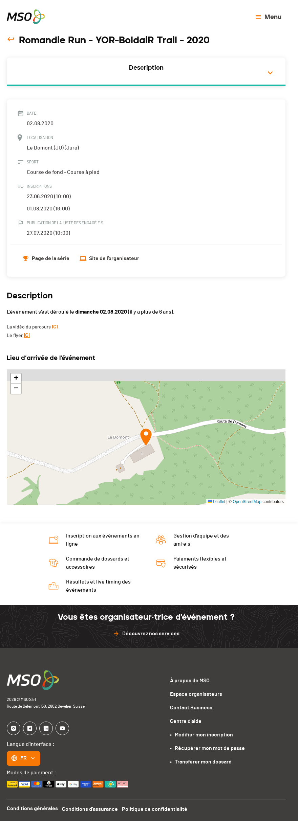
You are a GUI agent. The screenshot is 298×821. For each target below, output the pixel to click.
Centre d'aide (185, 721)
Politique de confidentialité (157, 808)
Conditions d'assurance (91, 808)
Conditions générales (32, 808)
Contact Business (191, 707)
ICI (55, 326)
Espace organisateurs (196, 694)
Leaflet (216, 501)
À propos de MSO (190, 680)
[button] (145, 437)
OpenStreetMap (247, 501)
